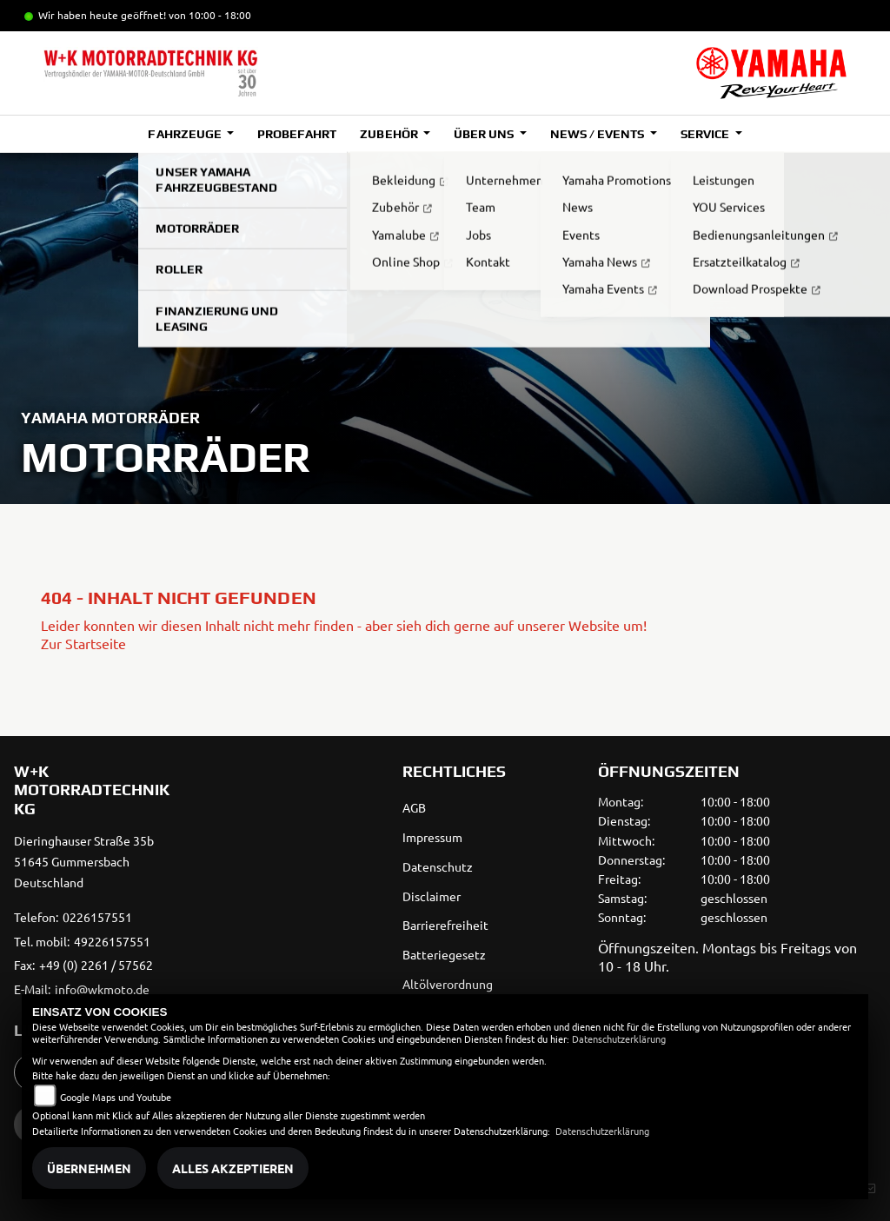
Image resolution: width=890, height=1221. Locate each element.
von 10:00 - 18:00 (210, 15)
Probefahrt (296, 134)
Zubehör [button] (390, 134)
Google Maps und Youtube (115, 1097)
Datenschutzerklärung (619, 1038)
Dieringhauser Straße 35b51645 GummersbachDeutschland (84, 861)
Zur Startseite (83, 643)
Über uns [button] (485, 134)
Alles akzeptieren (233, 1168)
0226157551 (97, 917)
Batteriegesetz (444, 954)
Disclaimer (431, 896)
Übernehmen (89, 1168)
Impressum (432, 837)
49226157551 (112, 941)
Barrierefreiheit (445, 924)
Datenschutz (437, 866)
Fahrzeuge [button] (185, 134)
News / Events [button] (598, 134)
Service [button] (706, 134)
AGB (414, 807)
